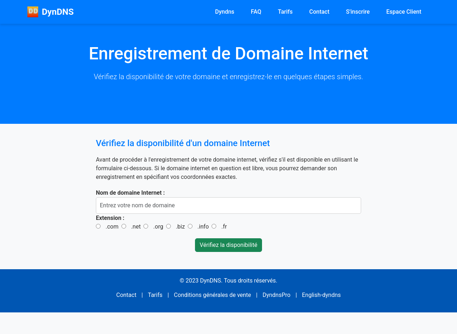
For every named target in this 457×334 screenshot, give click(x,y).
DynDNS (50, 11)
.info (203, 226)
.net (136, 226)
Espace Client (403, 11)
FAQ (256, 11)
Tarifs (285, 11)
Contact (319, 11)
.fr (224, 226)
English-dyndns (321, 295)
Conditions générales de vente (212, 295)
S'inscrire (358, 11)
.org (158, 226)
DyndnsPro (276, 295)
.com (112, 226)
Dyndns (224, 11)
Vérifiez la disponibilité (228, 245)
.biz (180, 226)
